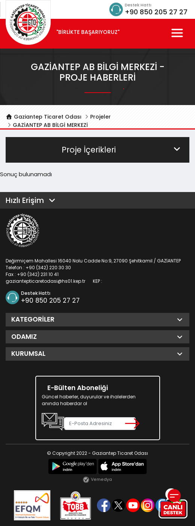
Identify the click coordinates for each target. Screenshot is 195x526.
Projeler (100, 116)
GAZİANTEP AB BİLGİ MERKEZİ (50, 125)
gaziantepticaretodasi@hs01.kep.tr (45, 281)
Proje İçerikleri (122, 149)
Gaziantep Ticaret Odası (44, 116)
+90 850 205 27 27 (156, 12)
